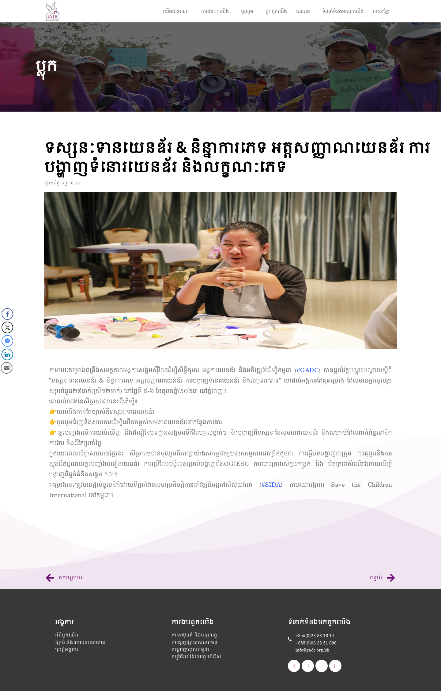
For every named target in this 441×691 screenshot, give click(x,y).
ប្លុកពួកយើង (276, 11)
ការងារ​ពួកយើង (215, 11)
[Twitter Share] (7, 327)
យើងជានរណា (176, 11)
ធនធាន (303, 11)
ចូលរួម (247, 11)
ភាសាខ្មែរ (381, 11)
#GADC (307, 369)
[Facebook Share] (7, 314)
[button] (177, 11)
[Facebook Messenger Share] (6, 341)
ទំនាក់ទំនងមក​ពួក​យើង (343, 11)
